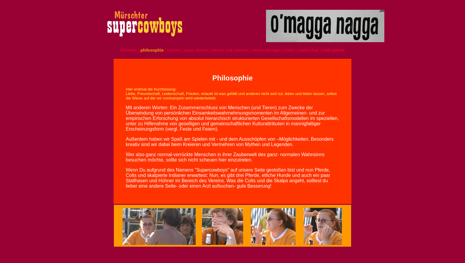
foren (290, 50)
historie (173, 50)
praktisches (308, 50)
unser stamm (196, 50)
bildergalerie (333, 50)
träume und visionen (230, 50)
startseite (128, 50)
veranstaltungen (267, 50)
